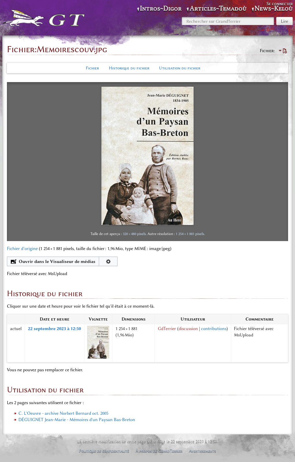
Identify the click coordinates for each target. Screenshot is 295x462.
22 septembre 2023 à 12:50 (54, 328)
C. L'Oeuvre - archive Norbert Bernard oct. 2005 (63, 413)
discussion (188, 328)
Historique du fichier (129, 68)
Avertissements (202, 450)
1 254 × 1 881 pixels (190, 234)
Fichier (92, 68)
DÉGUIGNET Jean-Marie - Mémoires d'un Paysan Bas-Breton (76, 419)
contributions (213, 328)
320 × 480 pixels (134, 234)
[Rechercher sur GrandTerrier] (228, 21)
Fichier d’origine (22, 248)
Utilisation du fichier (179, 68)
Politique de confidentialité (104, 450)
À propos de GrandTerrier (159, 450)
